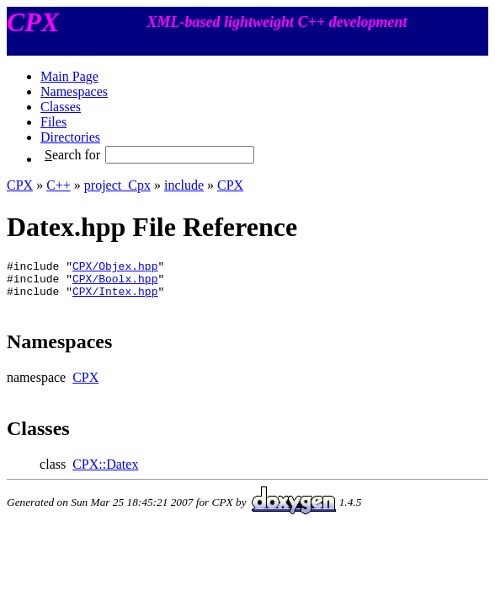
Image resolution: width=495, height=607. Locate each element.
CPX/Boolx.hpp (114, 283)
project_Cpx (117, 185)
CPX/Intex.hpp (114, 298)
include (184, 185)
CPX (20, 185)
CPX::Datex (105, 472)
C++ (58, 185)
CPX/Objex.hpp (114, 268)
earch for (72, 155)
